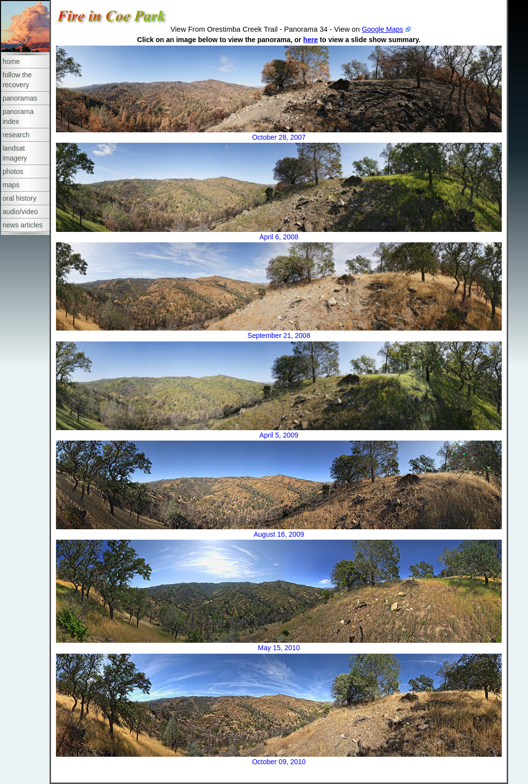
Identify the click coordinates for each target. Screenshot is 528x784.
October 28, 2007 (279, 137)
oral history (19, 198)
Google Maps (382, 29)
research (15, 135)
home (11, 61)
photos (12, 171)
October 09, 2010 (279, 762)
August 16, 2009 (279, 534)
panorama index (18, 116)
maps (10, 185)
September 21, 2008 (279, 335)
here (310, 40)
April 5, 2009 (279, 435)
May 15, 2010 (279, 648)
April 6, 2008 (279, 237)
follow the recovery (17, 80)
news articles (22, 225)
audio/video (20, 212)
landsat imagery (14, 153)
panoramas (19, 98)
